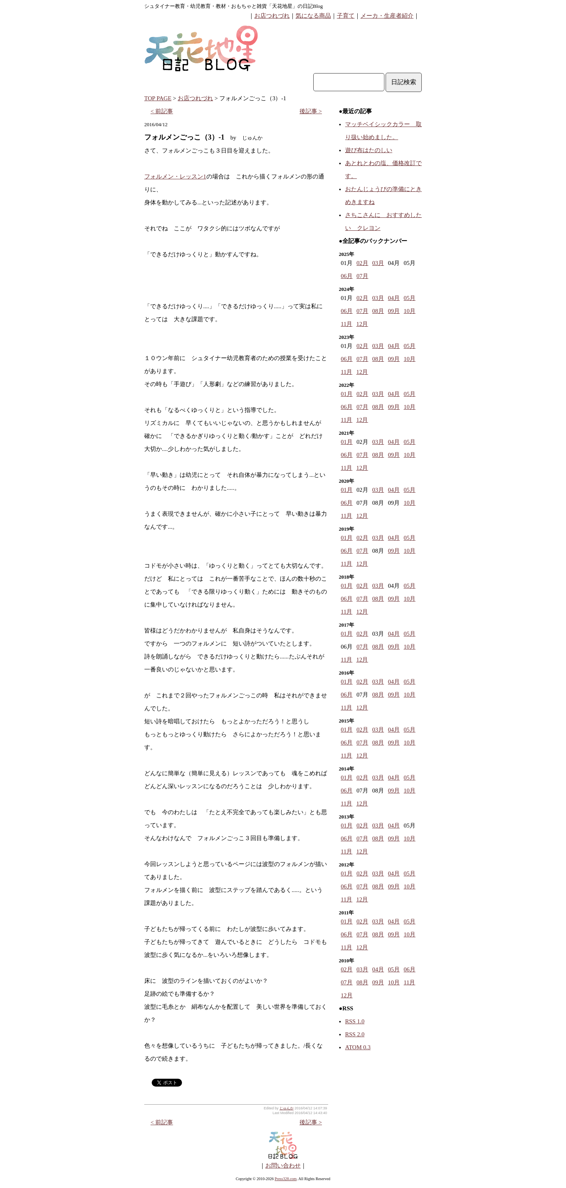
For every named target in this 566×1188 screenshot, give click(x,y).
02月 (362, 263)
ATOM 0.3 (358, 1047)
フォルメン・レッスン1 (175, 176)
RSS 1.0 (354, 1021)
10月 (409, 311)
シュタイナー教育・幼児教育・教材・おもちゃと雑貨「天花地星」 (221, 6)
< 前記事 (162, 111)
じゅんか (286, 1108)
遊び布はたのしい (368, 150)
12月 (362, 324)
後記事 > (311, 111)
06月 (347, 276)
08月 (378, 311)
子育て (346, 16)
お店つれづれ (272, 16)
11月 (346, 324)
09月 (394, 311)
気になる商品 (313, 16)
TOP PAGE (157, 98)
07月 (362, 276)
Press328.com (286, 1179)
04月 (394, 298)
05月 (409, 298)
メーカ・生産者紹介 (386, 16)
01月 (347, 394)
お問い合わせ (283, 1165)
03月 (378, 263)
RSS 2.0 (354, 1034)
